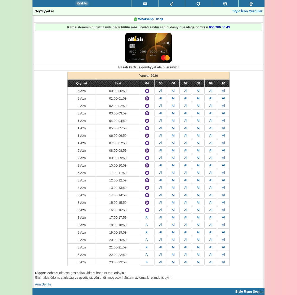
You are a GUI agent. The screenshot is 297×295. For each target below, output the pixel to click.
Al (160, 91)
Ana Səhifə (43, 284)
